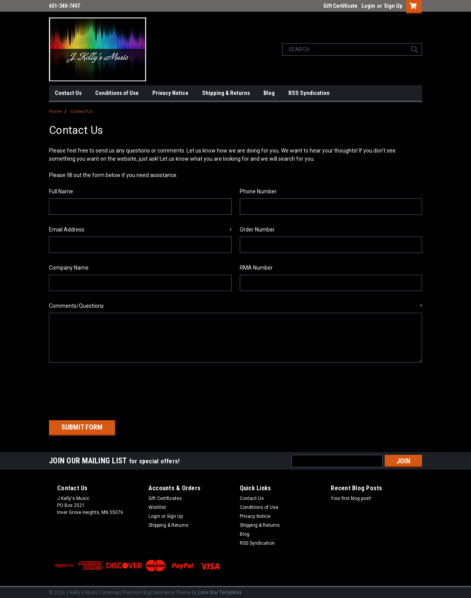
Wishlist (157, 505)
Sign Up (393, 6)
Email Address (140, 229)
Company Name (69, 268)
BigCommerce (158, 590)
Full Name (61, 191)
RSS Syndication (309, 92)
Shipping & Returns (226, 92)
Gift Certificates (165, 496)
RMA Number (256, 268)
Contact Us (68, 92)
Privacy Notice (170, 92)
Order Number (257, 229)
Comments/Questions (235, 306)
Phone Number (258, 191)
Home (55, 111)
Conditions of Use (117, 92)
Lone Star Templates (220, 590)
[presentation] (108, 389)
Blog (269, 92)
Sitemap (110, 590)
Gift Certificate (340, 6)
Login (368, 6)
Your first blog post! (351, 496)
